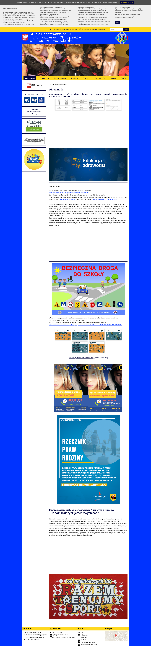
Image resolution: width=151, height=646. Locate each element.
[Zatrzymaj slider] (75, 74)
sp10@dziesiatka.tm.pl (59, 632)
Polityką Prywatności (59, 2)
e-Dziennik (83, 632)
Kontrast (85, 29)
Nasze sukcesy (60, 78)
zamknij (117, 22)
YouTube (82, 637)
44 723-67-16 (56, 630)
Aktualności (29, 78)
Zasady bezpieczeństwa (81, 355)
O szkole (86, 78)
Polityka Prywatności (86, 639)
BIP (80, 630)
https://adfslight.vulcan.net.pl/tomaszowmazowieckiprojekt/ (69, 192)
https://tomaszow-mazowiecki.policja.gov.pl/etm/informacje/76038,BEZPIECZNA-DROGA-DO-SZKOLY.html (85, 324)
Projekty (74, 78)
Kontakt (113, 78)
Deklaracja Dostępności (87, 642)
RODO (124, 78)
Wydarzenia (44, 78)
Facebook (82, 634)
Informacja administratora (98, 29)
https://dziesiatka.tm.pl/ (67, 198)
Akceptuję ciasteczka (127, 2)
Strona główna (55, 29)
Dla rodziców (100, 78)
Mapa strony (66, 29)
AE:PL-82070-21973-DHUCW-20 (62, 634)
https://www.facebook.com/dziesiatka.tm (105, 198)
